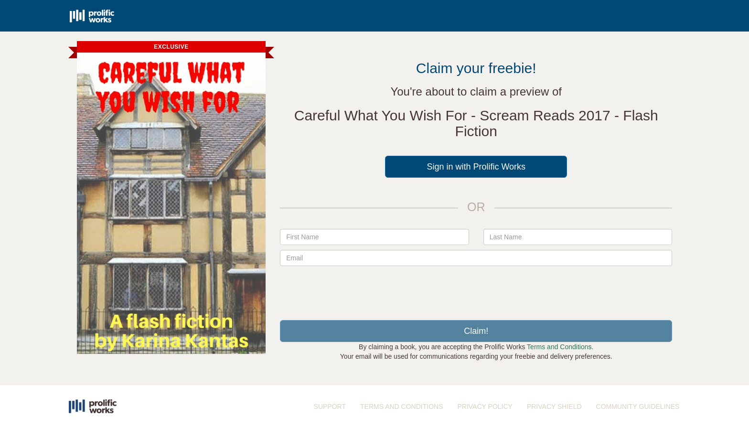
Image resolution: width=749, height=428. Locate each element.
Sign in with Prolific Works (476, 166)
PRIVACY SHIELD (554, 406)
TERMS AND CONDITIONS (401, 406)
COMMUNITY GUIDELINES (638, 406)
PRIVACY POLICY (484, 406)
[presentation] (476, 289)
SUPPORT (330, 406)
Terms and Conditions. (560, 347)
